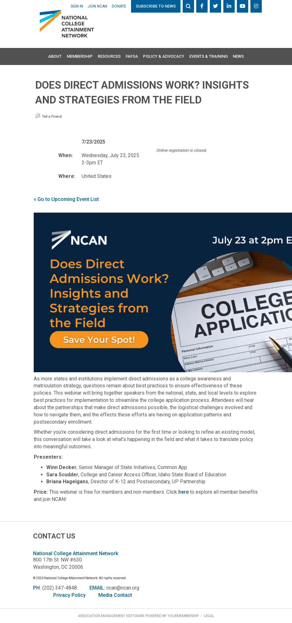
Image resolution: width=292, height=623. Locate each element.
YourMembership (183, 616)
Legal (209, 616)
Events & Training (208, 56)
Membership (80, 56)
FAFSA (132, 56)
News (238, 56)
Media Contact (115, 595)
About (55, 56)
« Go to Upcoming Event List (66, 199)
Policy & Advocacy (163, 56)
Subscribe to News (156, 6)
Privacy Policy (69, 595)
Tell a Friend (48, 116)
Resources (109, 56)
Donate (119, 6)
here (183, 492)
